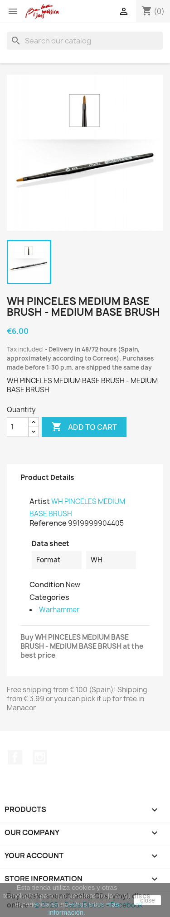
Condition (46, 584)
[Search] (85, 41)
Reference (48, 522)
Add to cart (84, 427)
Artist (39, 501)
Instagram (40, 757)
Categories (49, 597)
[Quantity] (18, 427)
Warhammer (59, 609)
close (147, 900)
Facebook (15, 757)
